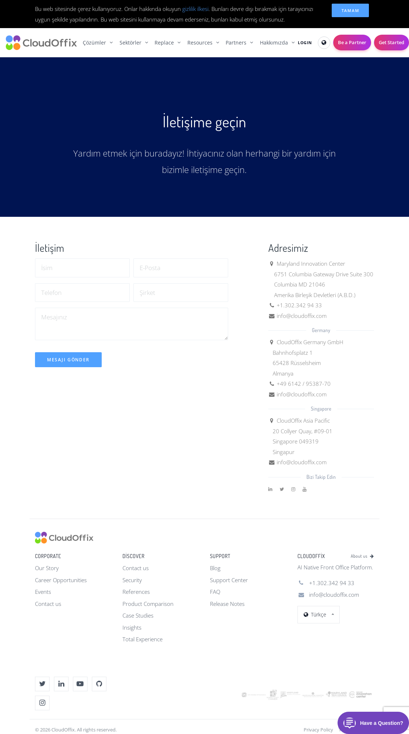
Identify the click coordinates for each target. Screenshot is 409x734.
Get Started (391, 42)
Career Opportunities (61, 580)
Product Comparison (148, 603)
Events (43, 591)
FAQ (215, 591)
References (136, 591)
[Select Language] (324, 42)
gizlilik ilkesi (195, 8)
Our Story (47, 568)
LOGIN (305, 42)
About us (362, 556)
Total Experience (142, 639)
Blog (215, 568)
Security (132, 580)
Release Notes (227, 603)
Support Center (229, 580)
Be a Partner (352, 42)
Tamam (350, 10)
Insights (131, 627)
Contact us (48, 603)
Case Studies (137, 615)
